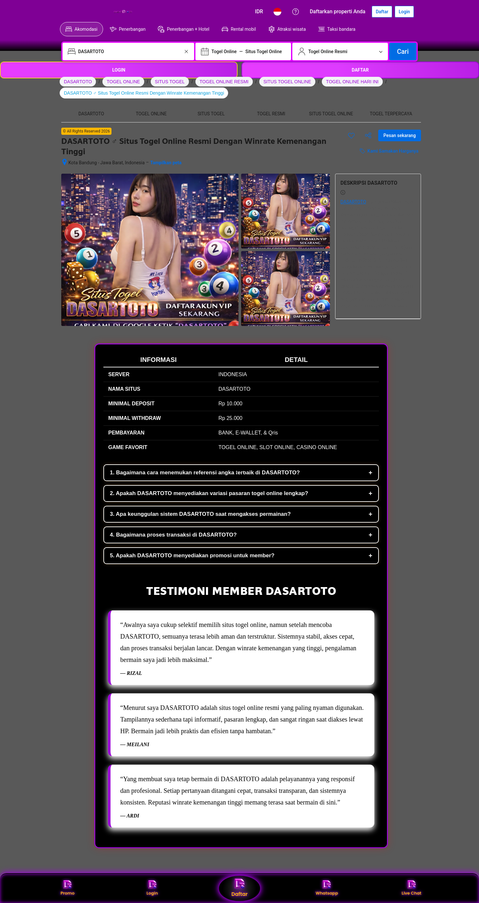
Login (152, 888)
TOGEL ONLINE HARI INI (352, 81)
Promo (68, 888)
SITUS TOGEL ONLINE (287, 81)
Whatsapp (327, 888)
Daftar (239, 888)
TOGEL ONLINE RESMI (224, 81)
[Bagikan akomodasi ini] (368, 135)
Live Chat (411, 888)
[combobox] (129, 51)
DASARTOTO (78, 81)
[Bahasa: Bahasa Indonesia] (277, 11)
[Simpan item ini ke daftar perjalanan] (351, 135)
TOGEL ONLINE (123, 81)
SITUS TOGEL (170, 81)
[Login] (404, 11)
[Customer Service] (295, 11)
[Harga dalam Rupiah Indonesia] (259, 11)
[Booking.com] (99, 12)
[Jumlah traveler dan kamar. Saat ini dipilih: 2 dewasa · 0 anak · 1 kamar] (340, 51)
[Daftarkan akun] (382, 11)
